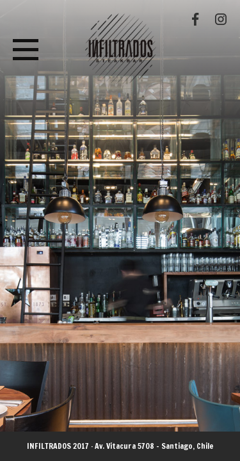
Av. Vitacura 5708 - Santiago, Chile (154, 446)
